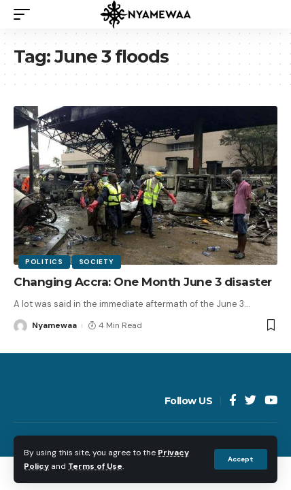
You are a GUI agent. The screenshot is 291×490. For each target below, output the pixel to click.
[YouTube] (270, 401)
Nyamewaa (54, 325)
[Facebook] (233, 401)
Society (96, 261)
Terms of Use (95, 466)
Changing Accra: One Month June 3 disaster (143, 282)
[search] (267, 14)
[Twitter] (250, 401)
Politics (44, 261)
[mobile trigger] (25, 14)
